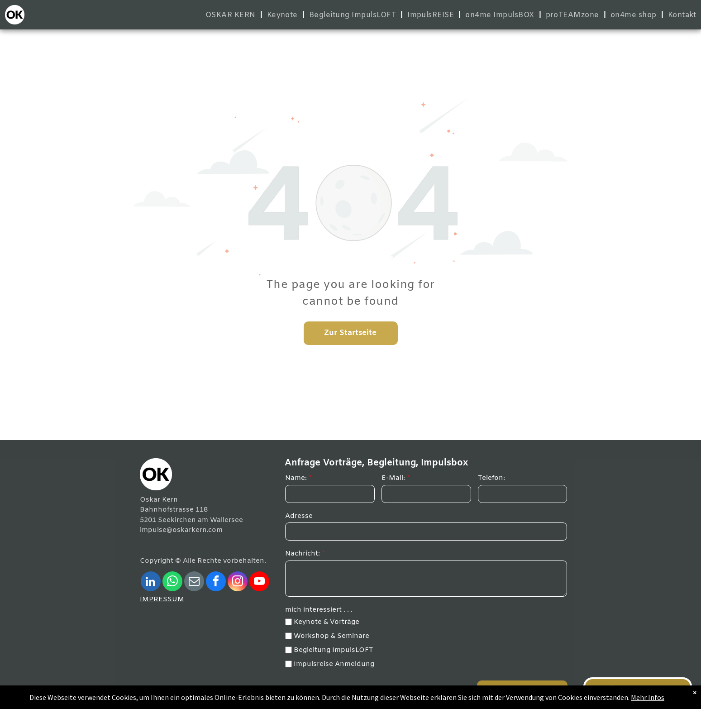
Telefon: (491, 478)
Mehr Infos (634, 697)
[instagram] (238, 582)
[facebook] (216, 582)
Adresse (299, 516)
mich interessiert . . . (319, 609)
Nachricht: (302, 553)
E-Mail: (393, 478)
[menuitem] (231, 15)
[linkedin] (151, 582)
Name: (296, 478)
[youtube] (259, 582)
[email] (194, 582)
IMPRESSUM (162, 599)
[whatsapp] (172, 582)
